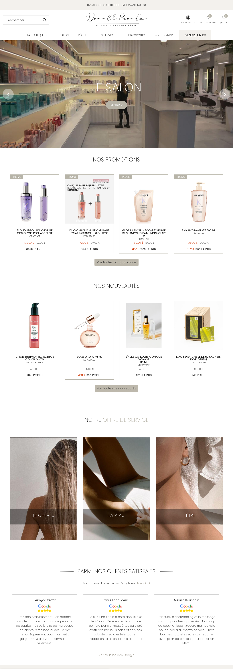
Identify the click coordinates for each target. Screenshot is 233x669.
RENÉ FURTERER (34, 362)
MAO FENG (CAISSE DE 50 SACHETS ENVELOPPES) (198, 358)
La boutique (37, 35)
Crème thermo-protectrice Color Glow (34, 358)
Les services (108, 35)
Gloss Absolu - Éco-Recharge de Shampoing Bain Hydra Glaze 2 (144, 233)
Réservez (116, 105)
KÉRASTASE (34, 236)
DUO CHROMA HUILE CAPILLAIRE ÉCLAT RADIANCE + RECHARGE (89, 231)
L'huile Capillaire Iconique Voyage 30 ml (144, 359)
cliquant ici (142, 583)
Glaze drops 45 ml (89, 357)
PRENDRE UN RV (195, 35)
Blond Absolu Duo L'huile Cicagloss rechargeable (34, 231)
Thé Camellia (198, 362)
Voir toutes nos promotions (116, 262)
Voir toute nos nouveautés (116, 388)
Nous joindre (164, 35)
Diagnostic (136, 35)
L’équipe (83, 35)
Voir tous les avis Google (117, 655)
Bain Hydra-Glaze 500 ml (198, 230)
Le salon (62, 35)
